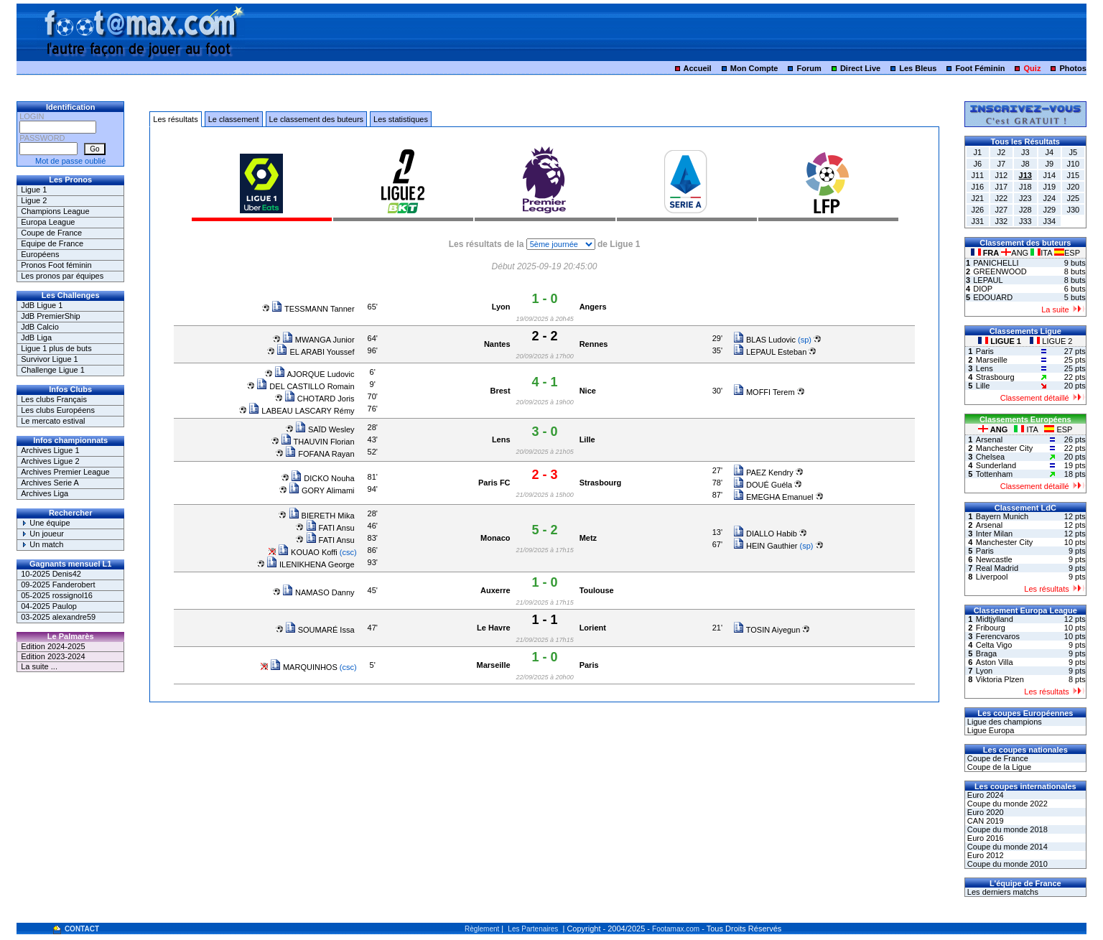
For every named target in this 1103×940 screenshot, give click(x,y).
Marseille (493, 665)
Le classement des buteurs (316, 119)
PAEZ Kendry (763, 472)
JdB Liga (36, 337)
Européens (40, 254)
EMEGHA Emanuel (773, 497)
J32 (1001, 221)
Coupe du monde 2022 (1006, 803)
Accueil (698, 68)
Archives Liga (44, 493)
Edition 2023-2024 (53, 656)
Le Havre (493, 627)
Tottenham (994, 474)
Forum (809, 68)
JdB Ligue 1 (41, 305)
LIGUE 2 (1051, 341)
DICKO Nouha (322, 478)
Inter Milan (994, 533)
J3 (1025, 152)
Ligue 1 (34, 189)
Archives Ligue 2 (50, 461)
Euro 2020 (984, 812)
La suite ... (39, 666)
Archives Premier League (65, 471)
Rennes (594, 344)
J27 (1001, 209)
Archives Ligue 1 (50, 450)
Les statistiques (400, 119)
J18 (1025, 186)
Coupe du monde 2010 (1006, 864)
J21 (977, 198)
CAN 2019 (984, 820)
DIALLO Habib (765, 533)
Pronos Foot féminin (56, 265)
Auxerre (495, 590)
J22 (1001, 198)
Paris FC (494, 482)
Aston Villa (994, 662)
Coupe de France (51, 232)
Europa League (48, 222)
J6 (977, 163)
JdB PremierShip (50, 316)
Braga (986, 653)
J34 (1049, 221)
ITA (1042, 252)
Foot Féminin (980, 68)
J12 (1001, 175)
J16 (977, 186)
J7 (1001, 163)
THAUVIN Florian (318, 441)
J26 (977, 209)
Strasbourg (601, 482)
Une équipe (45, 522)
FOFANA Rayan (319, 454)
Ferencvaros (998, 636)
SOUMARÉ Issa (320, 629)
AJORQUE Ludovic (314, 374)
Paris (589, 665)
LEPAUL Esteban (769, 352)
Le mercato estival (53, 421)
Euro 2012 (984, 855)
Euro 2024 (984, 795)
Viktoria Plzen (1000, 679)
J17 (1001, 186)
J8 (1025, 163)
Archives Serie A (50, 482)
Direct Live (860, 68)
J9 (1049, 163)
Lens (501, 439)
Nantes (497, 344)
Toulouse (597, 590)
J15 (1072, 175)
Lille (587, 439)
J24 (1049, 198)
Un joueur (42, 533)
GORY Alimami (322, 490)
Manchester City (1004, 448)
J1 (977, 152)
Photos (1073, 68)
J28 (1025, 209)
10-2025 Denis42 (51, 573)
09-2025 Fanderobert (58, 584)
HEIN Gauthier (765, 545)
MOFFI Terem (764, 392)
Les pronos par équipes (62, 275)
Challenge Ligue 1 (53, 370)
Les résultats (175, 119)
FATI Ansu (330, 527)
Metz (588, 538)
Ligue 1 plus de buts (56, 348)
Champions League (55, 211)
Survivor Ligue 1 (49, 359)
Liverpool (992, 576)
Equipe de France (52, 243)
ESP (1067, 252)
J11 (977, 175)
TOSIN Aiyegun (766, 629)
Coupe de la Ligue (998, 767)
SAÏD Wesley (325, 429)
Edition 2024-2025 (53, 646)
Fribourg (990, 627)
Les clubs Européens (58, 410)
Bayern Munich (1002, 516)
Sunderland (996, 465)
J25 (1072, 198)
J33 (1025, 221)
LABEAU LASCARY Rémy (301, 410)
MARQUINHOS (304, 667)
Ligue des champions (1003, 721)
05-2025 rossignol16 (57, 595)
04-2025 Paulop (49, 606)
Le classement (233, 119)
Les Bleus (917, 68)
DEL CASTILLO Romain (305, 386)
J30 (1072, 209)
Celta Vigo (994, 645)
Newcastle (994, 559)
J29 (1049, 209)
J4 (1049, 152)
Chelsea (990, 456)
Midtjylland (994, 619)
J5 (1073, 152)
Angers (593, 306)
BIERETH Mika (322, 515)
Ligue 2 (34, 200)
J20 (1072, 186)
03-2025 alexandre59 (58, 617)
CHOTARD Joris (319, 398)
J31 (977, 221)
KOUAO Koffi (308, 552)
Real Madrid (997, 568)
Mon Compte (754, 68)
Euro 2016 (984, 838)
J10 (1072, 163)
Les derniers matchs (1001, 892)
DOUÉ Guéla (762, 484)
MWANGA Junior (318, 339)
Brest (500, 390)
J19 (1049, 186)
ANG (1015, 252)
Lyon (501, 306)
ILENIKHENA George (310, 564)
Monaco (495, 538)
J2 (1001, 152)
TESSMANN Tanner (312, 308)
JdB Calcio (40, 326)
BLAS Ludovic (764, 339)
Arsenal (989, 439)
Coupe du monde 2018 (1006, 829)
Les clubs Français (54, 399)
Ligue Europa (990, 730)
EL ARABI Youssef (315, 352)
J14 (1049, 175)
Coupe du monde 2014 (1006, 846)
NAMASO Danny (318, 592)
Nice (588, 390)
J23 (1025, 198)
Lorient (593, 627)
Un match (42, 544)
